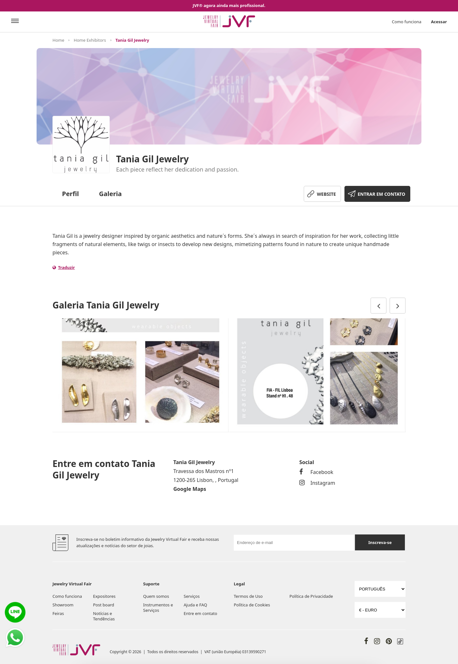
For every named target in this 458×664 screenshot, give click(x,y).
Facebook (316, 472)
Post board (103, 605)
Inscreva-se (380, 542)
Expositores (104, 596)
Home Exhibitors (90, 40)
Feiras (58, 613)
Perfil (70, 193)
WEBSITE (326, 194)
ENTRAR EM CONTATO (381, 194)
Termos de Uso (248, 596)
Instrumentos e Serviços (158, 607)
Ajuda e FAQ (195, 605)
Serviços (192, 596)
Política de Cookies (252, 605)
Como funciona (406, 22)
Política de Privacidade (311, 596)
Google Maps (189, 488)
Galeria (110, 193)
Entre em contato (200, 613)
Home (58, 40)
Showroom (62, 605)
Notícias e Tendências (104, 616)
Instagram (317, 482)
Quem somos (156, 596)
